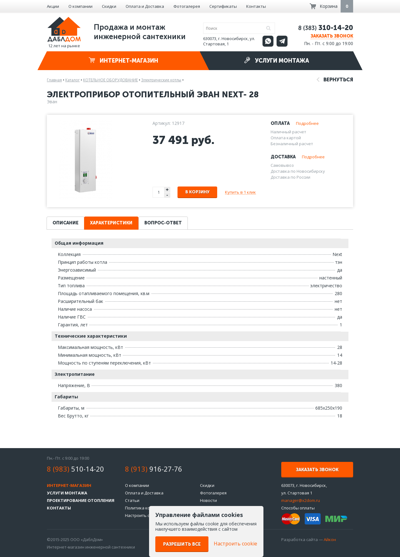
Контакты (256, 6)
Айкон (330, 539)
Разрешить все (182, 544)
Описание (65, 223)
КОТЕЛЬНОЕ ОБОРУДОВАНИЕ (110, 80)
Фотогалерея (186, 6)
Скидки (109, 6)
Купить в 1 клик (240, 192)
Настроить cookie (142, 515)
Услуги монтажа (276, 60)
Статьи (132, 500)
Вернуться (335, 80)
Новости (208, 500)
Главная (54, 80)
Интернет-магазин (123, 60)
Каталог (72, 80)
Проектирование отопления (80, 500)
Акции (53, 6)
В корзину (197, 192)
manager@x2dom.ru (300, 500)
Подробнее (307, 123)
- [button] (167, 195)
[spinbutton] (158, 192)
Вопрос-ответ (163, 223)
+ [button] (167, 189)
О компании (80, 6)
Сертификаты (223, 6)
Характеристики (111, 223)
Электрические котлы (161, 80)
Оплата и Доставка (145, 6)
